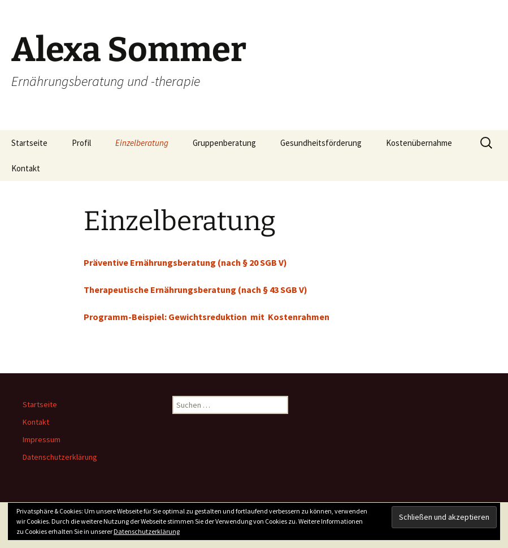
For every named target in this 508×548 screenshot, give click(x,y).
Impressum (41, 439)
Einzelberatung (141, 142)
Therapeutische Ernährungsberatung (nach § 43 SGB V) (195, 289)
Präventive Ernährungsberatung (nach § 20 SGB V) (185, 262)
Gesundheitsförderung (321, 142)
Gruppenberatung (224, 142)
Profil (81, 142)
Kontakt (25, 168)
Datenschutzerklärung (60, 457)
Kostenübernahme (419, 142)
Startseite (29, 142)
